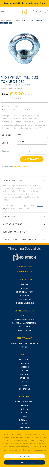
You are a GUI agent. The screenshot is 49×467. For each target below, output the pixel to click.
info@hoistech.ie (24, 271)
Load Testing (24, 330)
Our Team (24, 363)
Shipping (24, 409)
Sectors (25, 367)
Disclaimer (24, 420)
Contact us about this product (24, 239)
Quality (24, 371)
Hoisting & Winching (24, 303)
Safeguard (24, 327)
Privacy (24, 405)
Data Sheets (24, 216)
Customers (24, 427)
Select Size (6, 135)
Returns (25, 413)
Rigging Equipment (14, 20)
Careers (24, 385)
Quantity (5, 151)
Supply (24, 316)
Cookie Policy (12, 447)
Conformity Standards (24, 232)
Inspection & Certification (24, 323)
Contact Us (24, 389)
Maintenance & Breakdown (24, 343)
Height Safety (24, 299)
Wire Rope (24, 296)
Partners (24, 374)
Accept (24, 462)
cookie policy (40, 450)
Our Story (24, 360)
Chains (24, 288)
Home (3, 20)
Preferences (24, 456)
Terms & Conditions (24, 402)
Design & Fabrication (24, 319)
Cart (24, 424)
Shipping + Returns (24, 224)
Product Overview (24, 180)
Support (25, 347)
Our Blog (24, 378)
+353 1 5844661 (24, 266)
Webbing (25, 285)
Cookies (24, 416)
